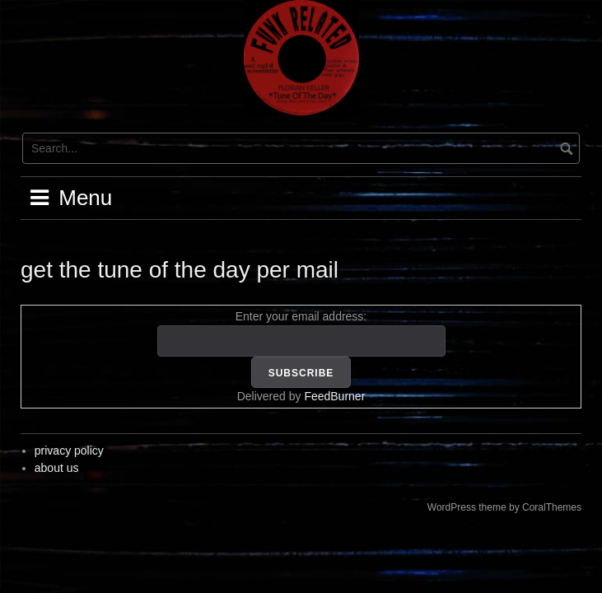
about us (57, 467)
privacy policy (69, 450)
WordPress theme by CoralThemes (504, 507)
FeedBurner (334, 396)
